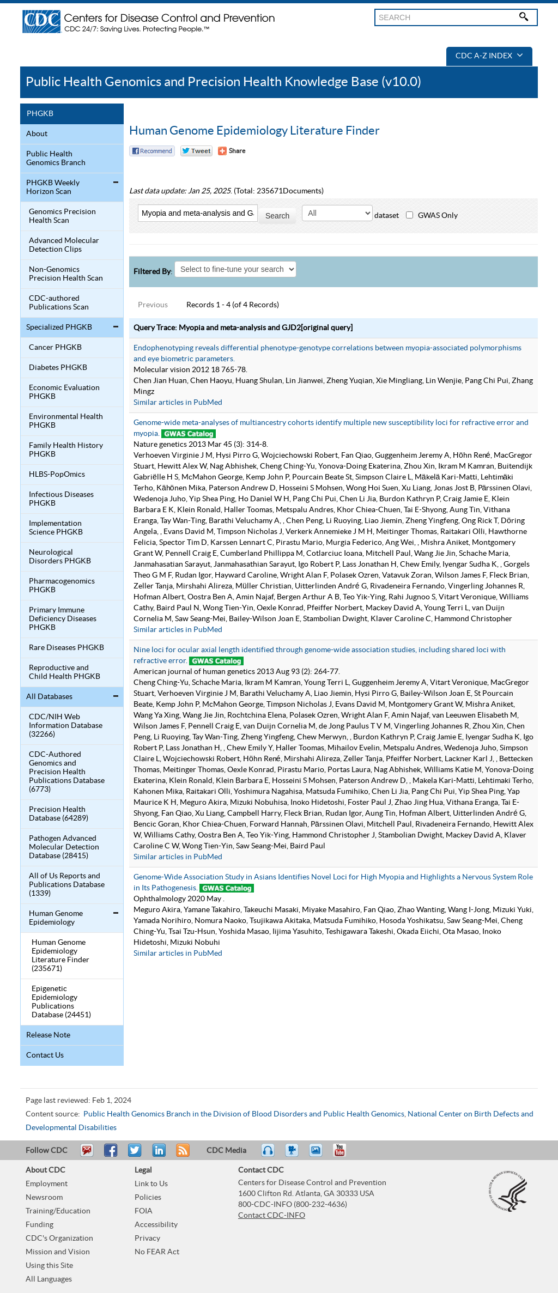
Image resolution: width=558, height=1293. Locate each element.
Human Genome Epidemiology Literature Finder (254, 131)
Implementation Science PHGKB (56, 528)
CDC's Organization (59, 1238)
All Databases (49, 697)
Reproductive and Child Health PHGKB (64, 672)
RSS (181, 1155)
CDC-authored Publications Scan (59, 303)
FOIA (144, 1211)
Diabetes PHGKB (58, 368)
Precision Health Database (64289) (58, 814)
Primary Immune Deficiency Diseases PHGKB (62, 619)
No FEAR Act (157, 1252)
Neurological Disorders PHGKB (60, 557)
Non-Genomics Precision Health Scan (66, 274)
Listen (268, 1155)
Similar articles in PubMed (178, 402)
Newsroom (44, 1197)
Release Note (48, 1035)
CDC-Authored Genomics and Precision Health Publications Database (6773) (67, 772)
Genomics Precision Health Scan (62, 216)
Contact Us (45, 1055)
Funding (39, 1225)
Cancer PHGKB (55, 347)
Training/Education (58, 1211)
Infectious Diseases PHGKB (61, 499)
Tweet (135, 1155)
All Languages (49, 1279)
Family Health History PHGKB (66, 450)
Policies (148, 1197)
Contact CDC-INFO (271, 1215)
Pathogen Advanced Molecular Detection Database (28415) (64, 847)
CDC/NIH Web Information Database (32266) (65, 725)
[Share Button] (231, 150)
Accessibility (156, 1225)
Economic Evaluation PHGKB (64, 392)
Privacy (147, 1238)
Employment (47, 1184)
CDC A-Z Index (489, 56)
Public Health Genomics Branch (56, 158)
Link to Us (151, 1184)
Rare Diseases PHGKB (66, 648)
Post (157, 1155)
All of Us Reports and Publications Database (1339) (67, 884)
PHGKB (40, 114)
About (36, 134)
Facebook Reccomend (152, 150)
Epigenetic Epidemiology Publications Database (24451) (61, 1002)
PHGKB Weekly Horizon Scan (53, 187)
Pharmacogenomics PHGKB (62, 586)
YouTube (345, 1155)
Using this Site (49, 1266)
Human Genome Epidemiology (56, 918)
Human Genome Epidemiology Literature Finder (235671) (60, 956)
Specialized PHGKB (59, 327)
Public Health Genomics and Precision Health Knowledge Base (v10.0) (223, 82)
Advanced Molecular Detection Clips (64, 245)
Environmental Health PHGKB (66, 421)
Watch (293, 1155)
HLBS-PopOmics (57, 474)
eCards (318, 1155)
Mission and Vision (58, 1252)
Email (86, 1155)
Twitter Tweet (196, 150)
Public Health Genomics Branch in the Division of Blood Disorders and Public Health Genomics (243, 1114)
